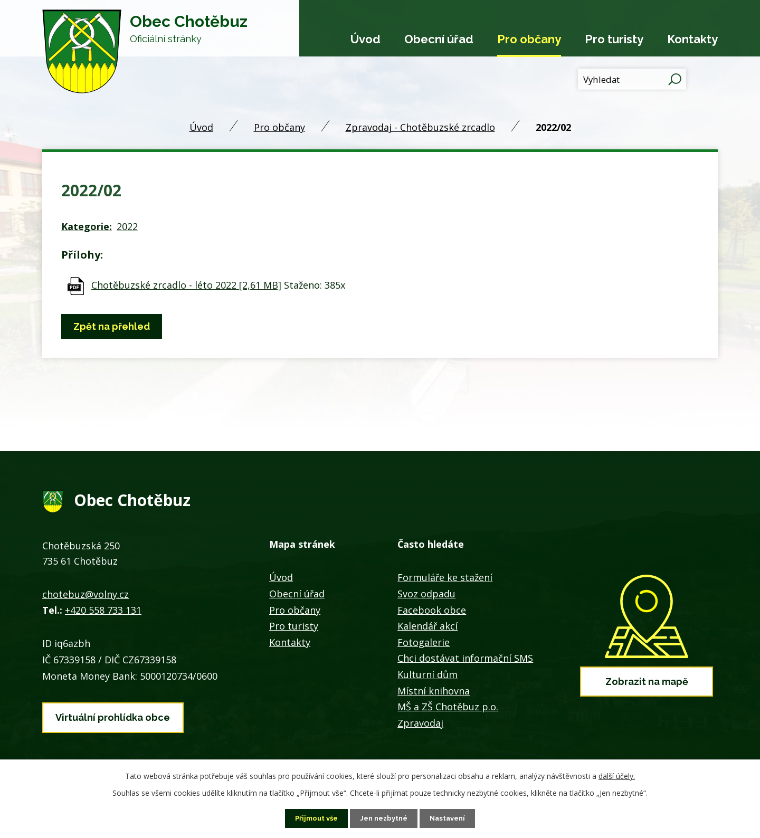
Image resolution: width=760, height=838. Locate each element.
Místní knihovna (433, 690)
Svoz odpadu (426, 593)
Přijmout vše (313, 818)
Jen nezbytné (384, 818)
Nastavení (451, 818)
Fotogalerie (423, 642)
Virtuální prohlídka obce (112, 714)
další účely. (616, 775)
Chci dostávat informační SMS (465, 658)
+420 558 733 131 (103, 610)
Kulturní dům (427, 674)
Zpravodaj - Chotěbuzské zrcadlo (420, 127)
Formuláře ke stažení (444, 577)
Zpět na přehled (114, 326)
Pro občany (529, 39)
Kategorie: (86, 226)
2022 (127, 226)
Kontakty (692, 39)
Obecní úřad (438, 39)
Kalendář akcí (427, 626)
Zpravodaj (420, 723)
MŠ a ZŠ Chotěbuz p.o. (447, 706)
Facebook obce (431, 610)
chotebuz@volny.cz (85, 594)
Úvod (365, 39)
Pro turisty (614, 39)
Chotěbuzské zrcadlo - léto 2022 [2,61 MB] (186, 285)
